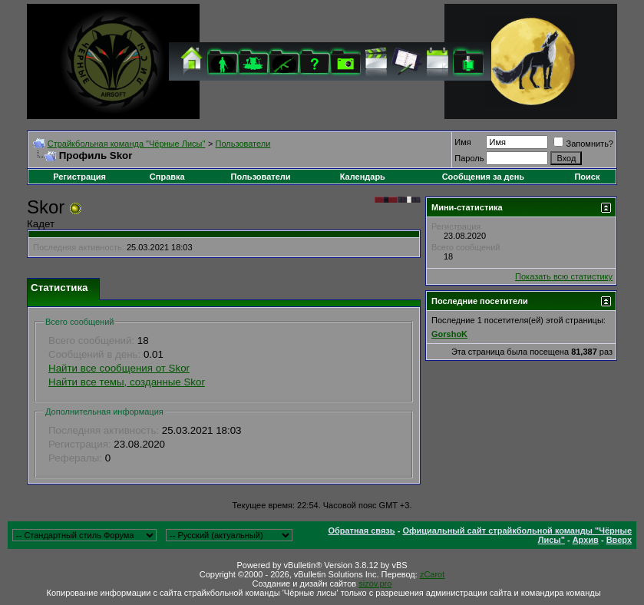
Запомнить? (583, 143)
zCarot (432, 574)
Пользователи (243, 143)
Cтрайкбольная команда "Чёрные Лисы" (127, 143)
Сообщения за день (483, 176)
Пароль (469, 158)
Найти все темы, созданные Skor (126, 382)
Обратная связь (361, 530)
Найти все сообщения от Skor (119, 368)
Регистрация (79, 176)
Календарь (362, 176)
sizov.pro (374, 583)
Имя (462, 142)
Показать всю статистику (564, 276)
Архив (586, 539)
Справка (167, 176)
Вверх (619, 539)
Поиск (586, 176)
